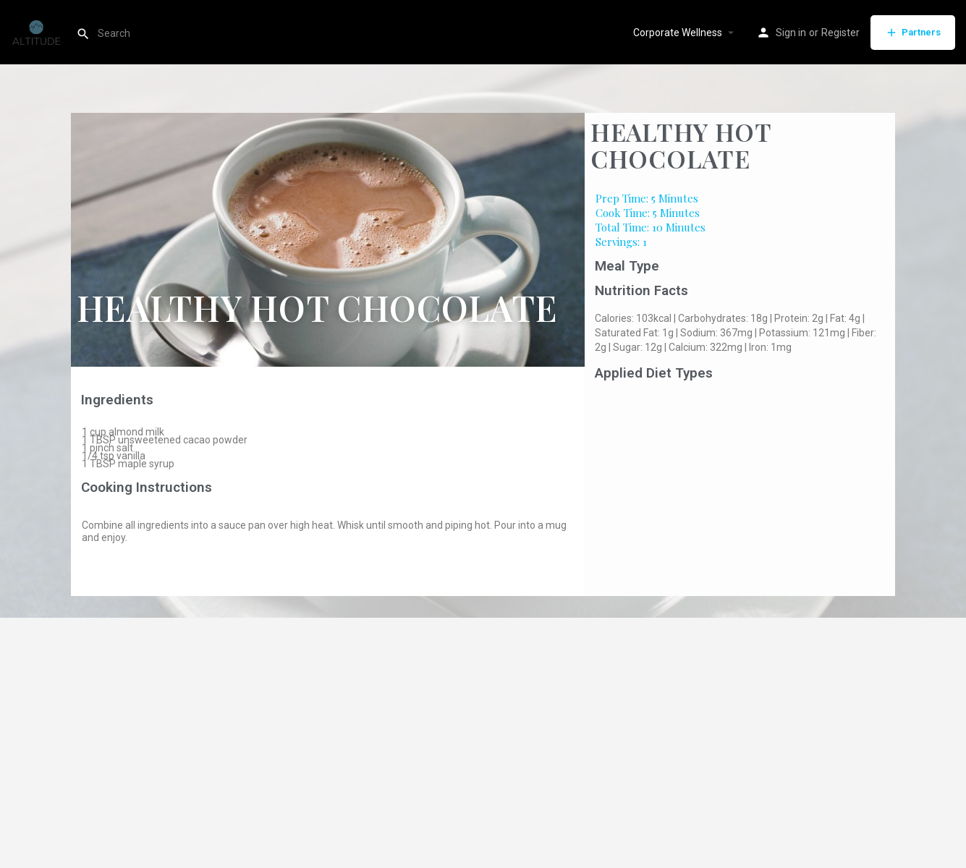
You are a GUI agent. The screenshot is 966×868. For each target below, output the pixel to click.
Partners (913, 32)
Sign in (791, 32)
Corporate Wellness (677, 32)
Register (840, 32)
